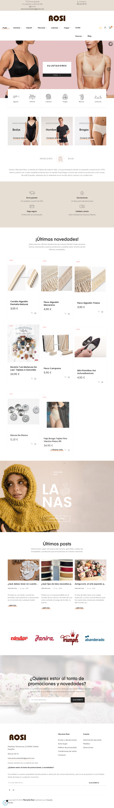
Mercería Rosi (12, 588)
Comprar (57, 75)
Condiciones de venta (67, 751)
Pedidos (86, 744)
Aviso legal (62, 744)
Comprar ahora (19, 138)
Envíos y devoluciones (67, 740)
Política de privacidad (67, 748)
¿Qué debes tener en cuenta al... (24, 584)
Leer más (12, 605)
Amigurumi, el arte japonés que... (91, 584)
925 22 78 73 (81, 4)
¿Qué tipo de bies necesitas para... (58, 584)
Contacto (62, 755)
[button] (100, 28)
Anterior (5, 69)
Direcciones (88, 748)
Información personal (92, 740)
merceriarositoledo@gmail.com (32, 9)
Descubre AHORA (57, 518)
